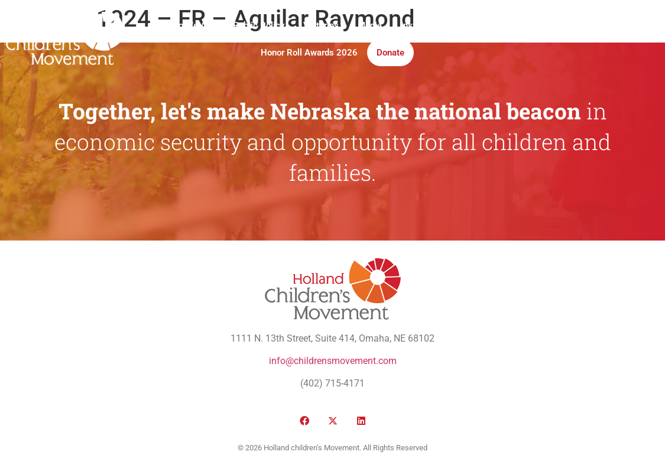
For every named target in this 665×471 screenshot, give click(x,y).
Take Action (475, 25)
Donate (390, 52)
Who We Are (190, 25)
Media (370, 25)
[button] (550, 39)
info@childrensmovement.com (333, 360)
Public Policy (258, 25)
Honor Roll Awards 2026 (309, 52)
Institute (417, 25)
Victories (321, 25)
